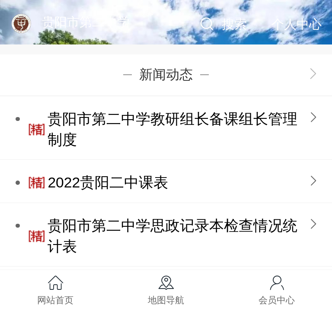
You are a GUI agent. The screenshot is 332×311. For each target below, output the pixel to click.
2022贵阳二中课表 (108, 182)
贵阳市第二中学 (86, 22)
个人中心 (296, 24)
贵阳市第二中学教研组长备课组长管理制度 (172, 129)
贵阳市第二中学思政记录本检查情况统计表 (172, 236)
